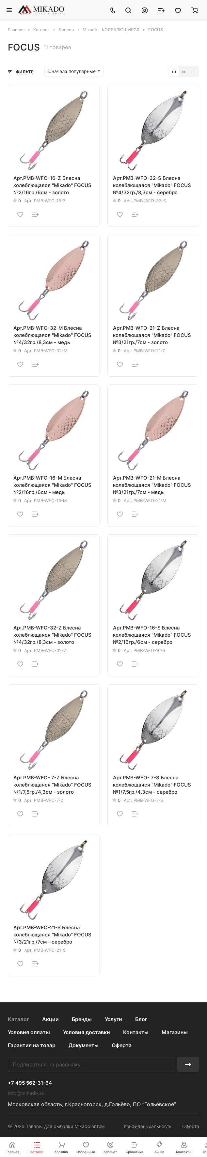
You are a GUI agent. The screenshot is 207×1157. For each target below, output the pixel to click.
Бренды (82, 1019)
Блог (141, 1019)
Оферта (122, 1045)
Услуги (113, 1019)
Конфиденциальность (148, 1126)
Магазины (175, 1032)
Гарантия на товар (32, 1045)
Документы (84, 1045)
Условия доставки (86, 1032)
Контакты (136, 1032)
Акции (50, 1019)
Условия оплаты (29, 1032)
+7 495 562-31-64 (30, 1083)
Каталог (18, 1019)
